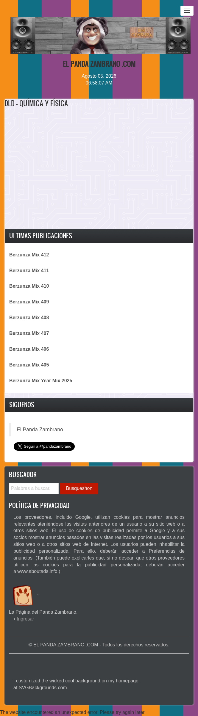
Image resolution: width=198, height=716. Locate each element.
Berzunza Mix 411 (29, 270)
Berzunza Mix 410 (29, 286)
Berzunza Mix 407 (29, 333)
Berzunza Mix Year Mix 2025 (40, 380)
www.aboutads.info (37, 571)
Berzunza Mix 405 (29, 364)
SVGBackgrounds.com (43, 687)
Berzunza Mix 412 (29, 254)
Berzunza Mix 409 (29, 301)
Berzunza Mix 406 (29, 349)
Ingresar (25, 618)
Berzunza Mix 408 (29, 317)
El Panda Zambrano (40, 430)
